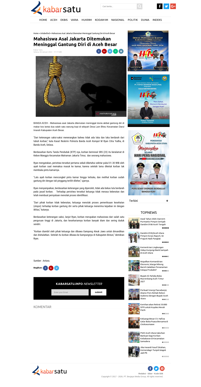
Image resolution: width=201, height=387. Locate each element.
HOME (43, 19)
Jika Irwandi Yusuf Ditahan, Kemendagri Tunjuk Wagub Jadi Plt (153, 350)
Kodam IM (101, 19)
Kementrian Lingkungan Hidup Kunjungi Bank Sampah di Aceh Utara (154, 250)
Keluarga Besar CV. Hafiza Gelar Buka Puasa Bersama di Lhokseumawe (154, 322)
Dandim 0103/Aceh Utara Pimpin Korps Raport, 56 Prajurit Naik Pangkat (152, 236)
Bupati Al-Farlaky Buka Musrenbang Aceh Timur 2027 (152, 279)
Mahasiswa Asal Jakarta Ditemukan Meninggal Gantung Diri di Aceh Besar (75, 41)
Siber (150, 373)
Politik (133, 19)
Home (36, 33)
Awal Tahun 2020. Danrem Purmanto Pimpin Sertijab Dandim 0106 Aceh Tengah (153, 222)
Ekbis (64, 19)
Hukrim (87, 19)
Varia (74, 19)
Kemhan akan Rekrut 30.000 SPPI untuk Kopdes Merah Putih (153, 307)
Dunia (145, 19)
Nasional (118, 19)
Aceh (53, 19)
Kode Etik (158, 373)
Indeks (157, 19)
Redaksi (142, 373)
